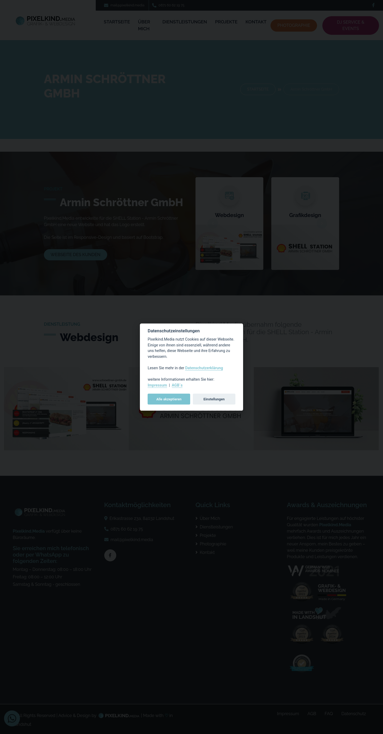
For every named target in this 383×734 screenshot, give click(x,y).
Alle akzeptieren (169, 399)
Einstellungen (214, 399)
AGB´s (177, 385)
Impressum (157, 385)
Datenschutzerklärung (204, 368)
